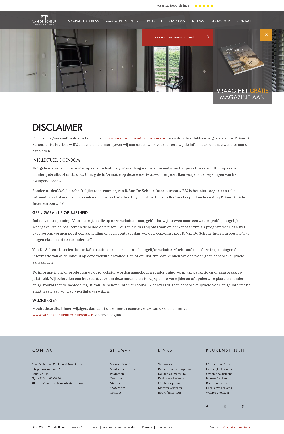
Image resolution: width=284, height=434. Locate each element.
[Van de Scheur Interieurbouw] (44, 19)
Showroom (220, 21)
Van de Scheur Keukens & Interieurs (73, 427)
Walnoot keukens (218, 392)
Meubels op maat (170, 383)
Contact (244, 21)
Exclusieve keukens (171, 378)
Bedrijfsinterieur (169, 392)
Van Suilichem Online (237, 427)
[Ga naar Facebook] (207, 406)
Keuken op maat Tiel (172, 373)
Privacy (147, 427)
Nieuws (198, 21)
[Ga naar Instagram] (225, 406)
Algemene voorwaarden (119, 427)
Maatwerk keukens (83, 21)
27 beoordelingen (178, 5)
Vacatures (165, 364)
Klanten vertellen (170, 388)
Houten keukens (217, 378)
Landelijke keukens (219, 369)
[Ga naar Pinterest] (243, 406)
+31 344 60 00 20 (49, 378)
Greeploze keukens (219, 373)
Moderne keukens (218, 364)
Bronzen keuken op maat (175, 369)
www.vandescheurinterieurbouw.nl (135, 138)
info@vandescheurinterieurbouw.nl (62, 383)
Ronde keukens (216, 383)
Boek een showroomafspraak (178, 37)
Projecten (154, 21)
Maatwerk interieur (122, 21)
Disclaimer (164, 427)
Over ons (177, 21)
